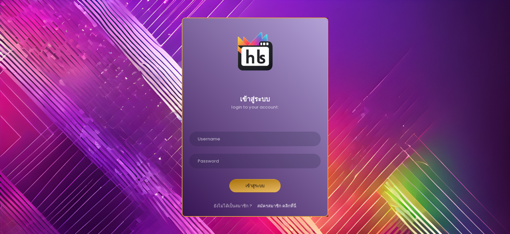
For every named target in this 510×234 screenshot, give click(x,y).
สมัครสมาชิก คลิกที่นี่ (276, 206)
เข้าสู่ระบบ (255, 186)
